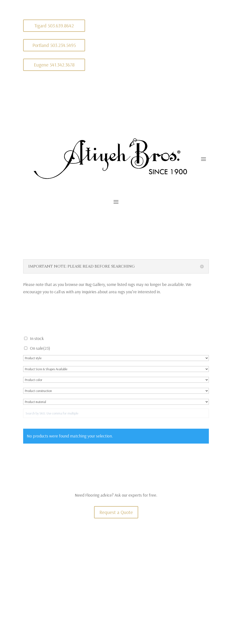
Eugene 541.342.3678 (54, 65)
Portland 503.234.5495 (54, 45)
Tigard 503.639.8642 (54, 25)
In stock (37, 338)
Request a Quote (116, 512)
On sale (40, 348)
